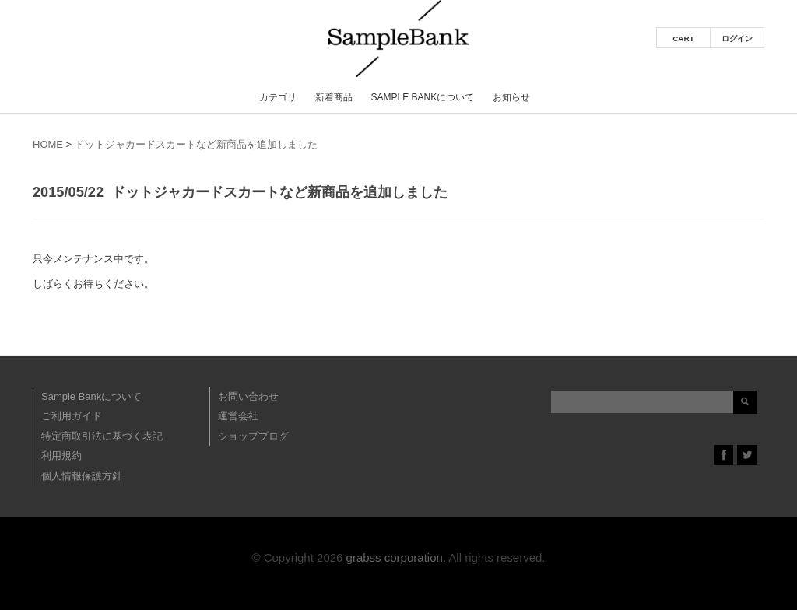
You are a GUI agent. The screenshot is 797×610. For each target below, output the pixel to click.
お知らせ (511, 97)
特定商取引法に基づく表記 (102, 436)
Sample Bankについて (422, 97)
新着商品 (334, 97)
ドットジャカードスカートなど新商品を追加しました (196, 144)
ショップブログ (253, 436)
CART (683, 38)
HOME (48, 144)
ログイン (737, 38)
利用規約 (61, 455)
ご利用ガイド (71, 416)
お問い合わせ (248, 396)
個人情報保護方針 (81, 476)
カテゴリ (278, 97)
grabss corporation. (396, 557)
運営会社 (238, 416)
